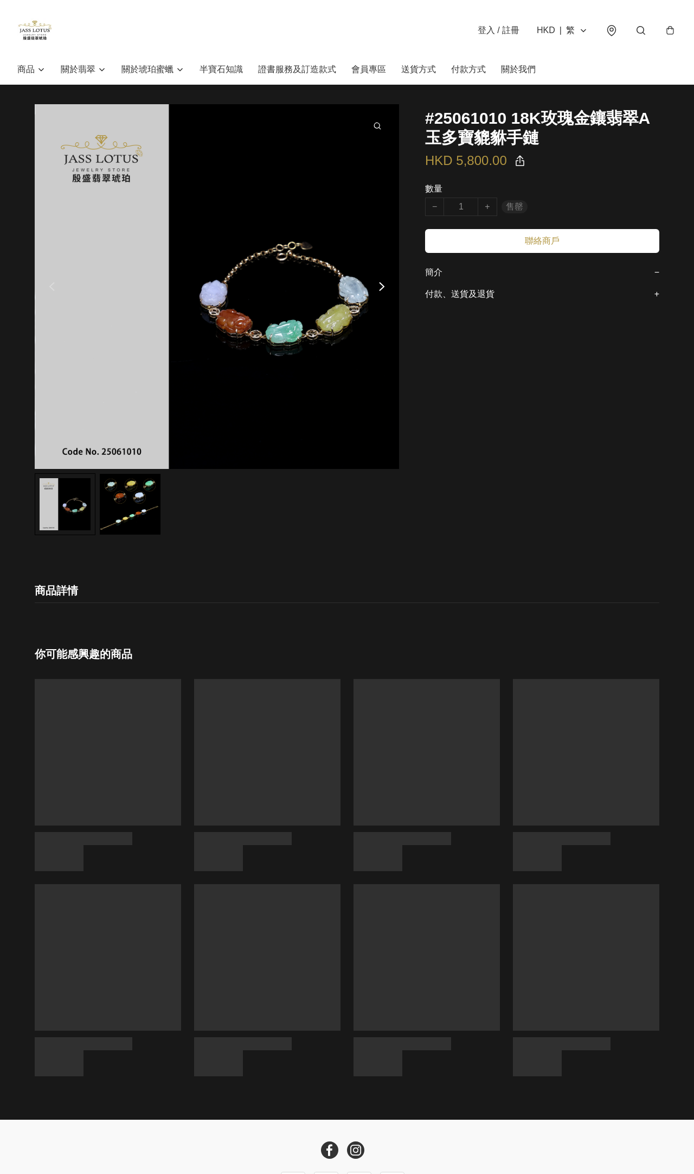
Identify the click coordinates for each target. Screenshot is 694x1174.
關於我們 (518, 69)
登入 (498, 30)
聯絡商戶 (542, 240)
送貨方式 (418, 69)
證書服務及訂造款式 (297, 69)
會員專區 (368, 69)
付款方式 (468, 69)
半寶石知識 (221, 69)
